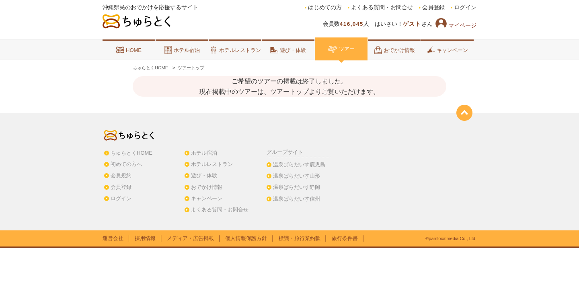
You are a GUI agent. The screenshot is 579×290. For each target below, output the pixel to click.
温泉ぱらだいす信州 (296, 199)
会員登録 (433, 7)
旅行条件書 (345, 238)
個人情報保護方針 (246, 238)
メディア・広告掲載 (190, 238)
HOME (129, 50)
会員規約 (121, 175)
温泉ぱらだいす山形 (296, 176)
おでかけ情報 (394, 50)
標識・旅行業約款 (299, 238)
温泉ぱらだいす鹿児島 (299, 165)
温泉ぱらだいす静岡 (296, 187)
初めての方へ (126, 164)
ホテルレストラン (235, 50)
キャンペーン (447, 50)
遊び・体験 (288, 50)
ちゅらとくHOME (150, 67)
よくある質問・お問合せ (382, 7)
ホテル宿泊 (182, 50)
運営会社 (113, 238)
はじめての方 (325, 7)
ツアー (341, 48)
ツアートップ (191, 67)
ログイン (465, 7)
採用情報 (145, 238)
